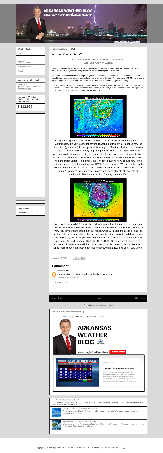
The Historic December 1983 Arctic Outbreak (80, 409)
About (20, 71)
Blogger (123, 448)
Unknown (62, 271)
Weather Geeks (24, 66)
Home (99, 298)
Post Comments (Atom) (104, 305)
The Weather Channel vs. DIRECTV (66, 400)
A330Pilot (106, 448)
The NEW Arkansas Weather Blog (68, 312)
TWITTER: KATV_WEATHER (98, 63)
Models (21, 58)
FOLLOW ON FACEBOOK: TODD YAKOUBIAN (98, 59)
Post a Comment (61, 282)
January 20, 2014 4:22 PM (68, 277)
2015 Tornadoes (24, 62)
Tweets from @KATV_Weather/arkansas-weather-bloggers (30, 86)
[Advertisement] (28, 154)
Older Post (140, 298)
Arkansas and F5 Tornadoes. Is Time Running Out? (82, 421)
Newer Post (57, 298)
